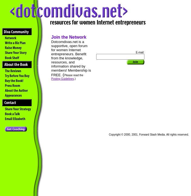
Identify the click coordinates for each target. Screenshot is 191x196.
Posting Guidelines (62, 78)
